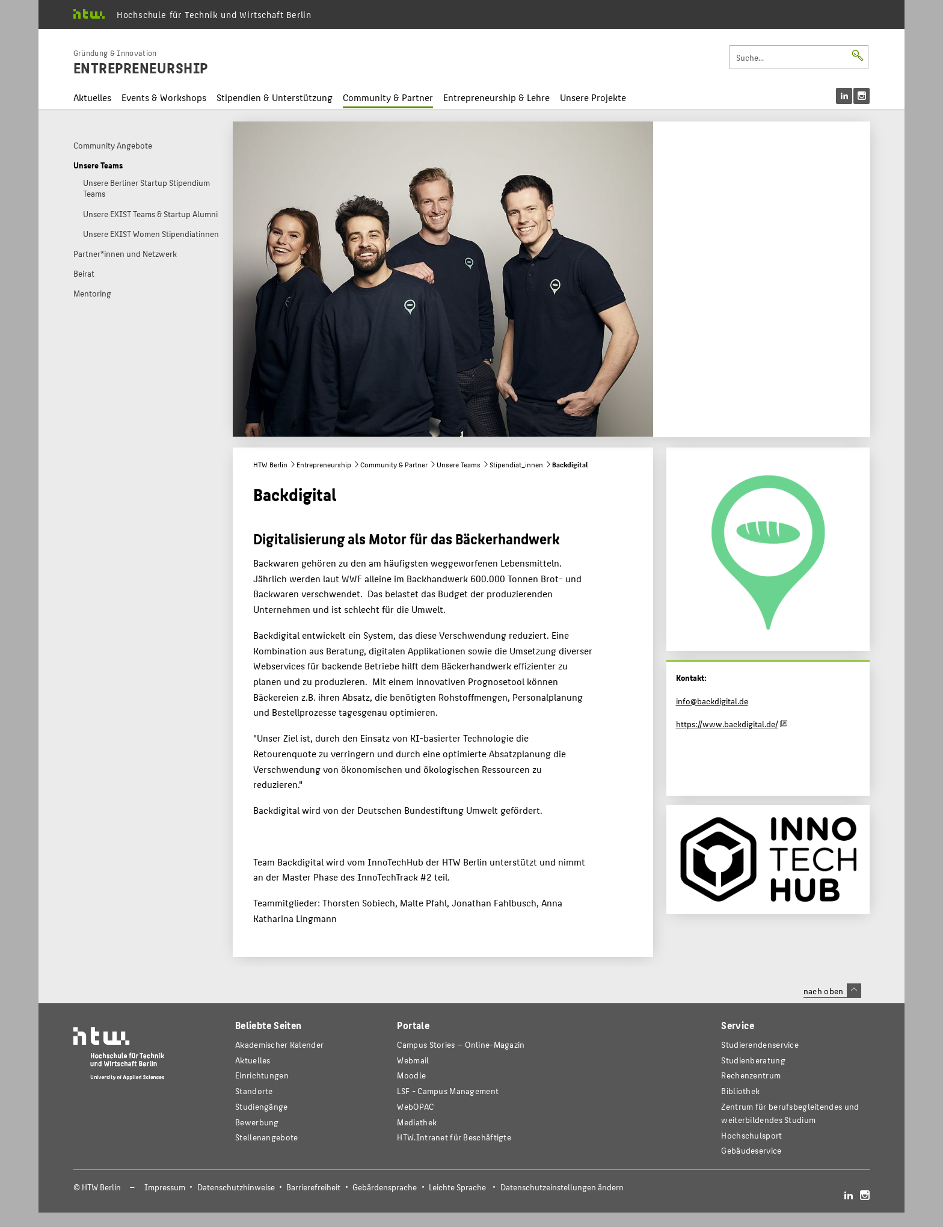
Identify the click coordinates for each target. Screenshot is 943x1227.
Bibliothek (740, 1090)
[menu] (853, 96)
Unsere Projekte (593, 97)
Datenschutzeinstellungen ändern (562, 1187)
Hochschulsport (751, 1135)
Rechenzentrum (751, 1075)
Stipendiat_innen (516, 464)
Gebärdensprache (384, 1187)
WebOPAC (415, 1106)
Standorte (254, 1090)
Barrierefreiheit (313, 1187)
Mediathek (417, 1122)
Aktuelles (92, 97)
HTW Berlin (270, 464)
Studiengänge (261, 1106)
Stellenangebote (266, 1137)
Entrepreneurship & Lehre (496, 97)
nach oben (832, 990)
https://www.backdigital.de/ (727, 723)
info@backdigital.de (712, 700)
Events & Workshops (163, 97)
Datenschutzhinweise (236, 1187)
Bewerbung (257, 1122)
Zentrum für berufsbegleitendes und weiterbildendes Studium (790, 1113)
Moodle (411, 1075)
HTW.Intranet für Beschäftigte (454, 1137)
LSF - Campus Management (448, 1090)
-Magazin (460, 1044)
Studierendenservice (760, 1044)
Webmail (413, 1060)
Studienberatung (753, 1060)
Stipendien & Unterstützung (275, 97)
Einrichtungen (262, 1075)
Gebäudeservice (751, 1150)
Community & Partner (388, 97)
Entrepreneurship (323, 464)
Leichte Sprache (457, 1187)
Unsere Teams (459, 464)
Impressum (164, 1187)
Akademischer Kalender (279, 1044)
